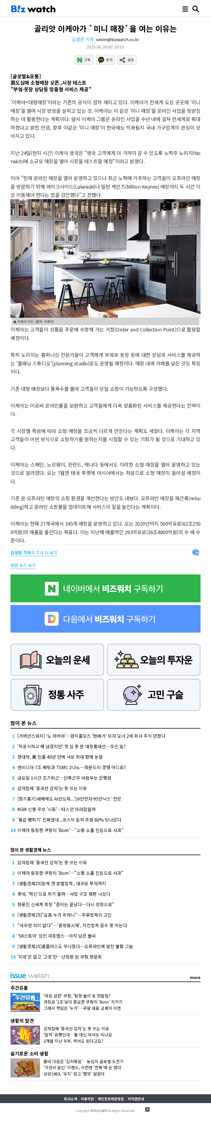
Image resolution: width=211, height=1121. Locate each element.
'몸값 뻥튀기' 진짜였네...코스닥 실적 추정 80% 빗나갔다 (69, 819)
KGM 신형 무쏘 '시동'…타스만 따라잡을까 (56, 809)
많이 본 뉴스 (23, 722)
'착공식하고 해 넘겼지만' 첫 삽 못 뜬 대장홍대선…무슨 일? (71, 746)
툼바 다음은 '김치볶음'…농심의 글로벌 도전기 (84, 1061)
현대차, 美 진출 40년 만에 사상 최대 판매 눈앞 (60, 756)
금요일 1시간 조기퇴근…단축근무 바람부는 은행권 (64, 777)
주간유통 (19, 987)
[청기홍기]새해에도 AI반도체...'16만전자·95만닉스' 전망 (69, 798)
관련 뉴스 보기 (23, 565)
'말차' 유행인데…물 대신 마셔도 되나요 (78, 1034)
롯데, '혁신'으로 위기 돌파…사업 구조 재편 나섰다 (63, 893)
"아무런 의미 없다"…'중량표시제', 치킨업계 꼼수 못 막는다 (72, 925)
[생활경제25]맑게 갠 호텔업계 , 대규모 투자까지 (61, 883)
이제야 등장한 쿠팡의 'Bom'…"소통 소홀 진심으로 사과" (70, 830)
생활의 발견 (22, 1020)
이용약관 (87, 1098)
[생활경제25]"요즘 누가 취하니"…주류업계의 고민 (64, 914)
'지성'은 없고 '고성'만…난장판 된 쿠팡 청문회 (59, 956)
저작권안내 (136, 1098)
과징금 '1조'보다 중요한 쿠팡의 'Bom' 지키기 (83, 1002)
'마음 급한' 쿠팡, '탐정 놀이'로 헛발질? (77, 996)
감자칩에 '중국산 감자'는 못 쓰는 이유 (52, 788)
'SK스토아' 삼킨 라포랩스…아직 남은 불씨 (56, 935)
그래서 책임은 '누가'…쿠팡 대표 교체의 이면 (82, 1008)
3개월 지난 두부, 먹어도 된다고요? (73, 1041)
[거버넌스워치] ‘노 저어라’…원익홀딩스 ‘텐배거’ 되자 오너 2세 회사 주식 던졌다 (91, 735)
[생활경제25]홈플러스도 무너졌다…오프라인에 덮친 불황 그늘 (75, 946)
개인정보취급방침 (111, 1098)
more (195, 977)
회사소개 (70, 1098)
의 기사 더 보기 (33, 552)
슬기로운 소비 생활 (29, 1053)
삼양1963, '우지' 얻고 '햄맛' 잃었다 (74, 1074)
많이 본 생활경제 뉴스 (30, 849)
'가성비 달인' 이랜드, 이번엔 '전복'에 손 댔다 (82, 1067)
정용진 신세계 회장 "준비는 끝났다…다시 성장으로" (65, 904)
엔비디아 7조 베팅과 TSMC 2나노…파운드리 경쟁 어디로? (71, 767)
